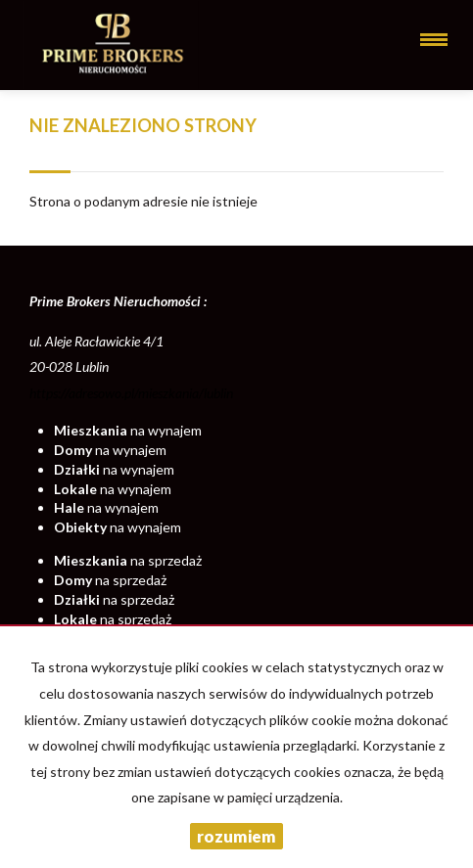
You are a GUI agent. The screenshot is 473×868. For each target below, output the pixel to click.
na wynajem (128, 430)
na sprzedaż (128, 560)
